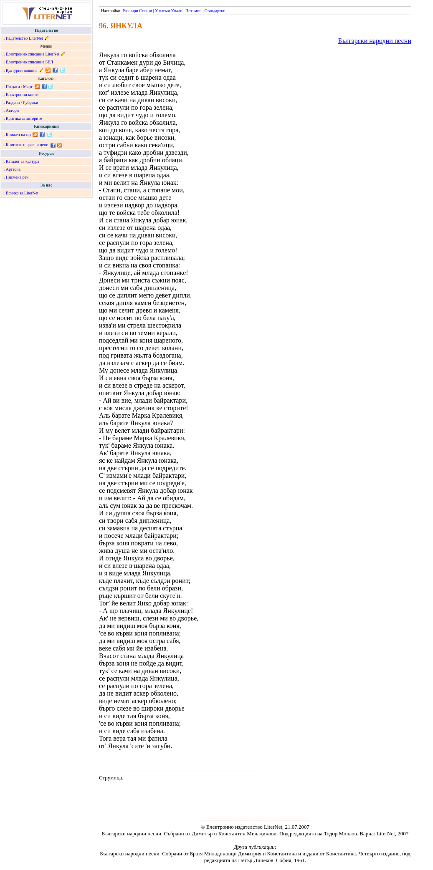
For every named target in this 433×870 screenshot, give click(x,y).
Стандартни (215, 10)
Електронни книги (22, 94)
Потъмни (193, 10)
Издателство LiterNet (24, 38)
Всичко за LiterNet (22, 193)
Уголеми (162, 10)
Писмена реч (17, 177)
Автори (12, 110)
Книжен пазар (18, 134)
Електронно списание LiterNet (33, 54)
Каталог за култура (22, 161)
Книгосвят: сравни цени (27, 144)
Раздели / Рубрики (22, 102)
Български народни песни (374, 40)
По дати (13, 86)
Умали (176, 10)
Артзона (13, 169)
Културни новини (21, 70)
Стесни (145, 10)
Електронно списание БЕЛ (29, 62)
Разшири (130, 10)
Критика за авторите (24, 118)
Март (28, 86)
